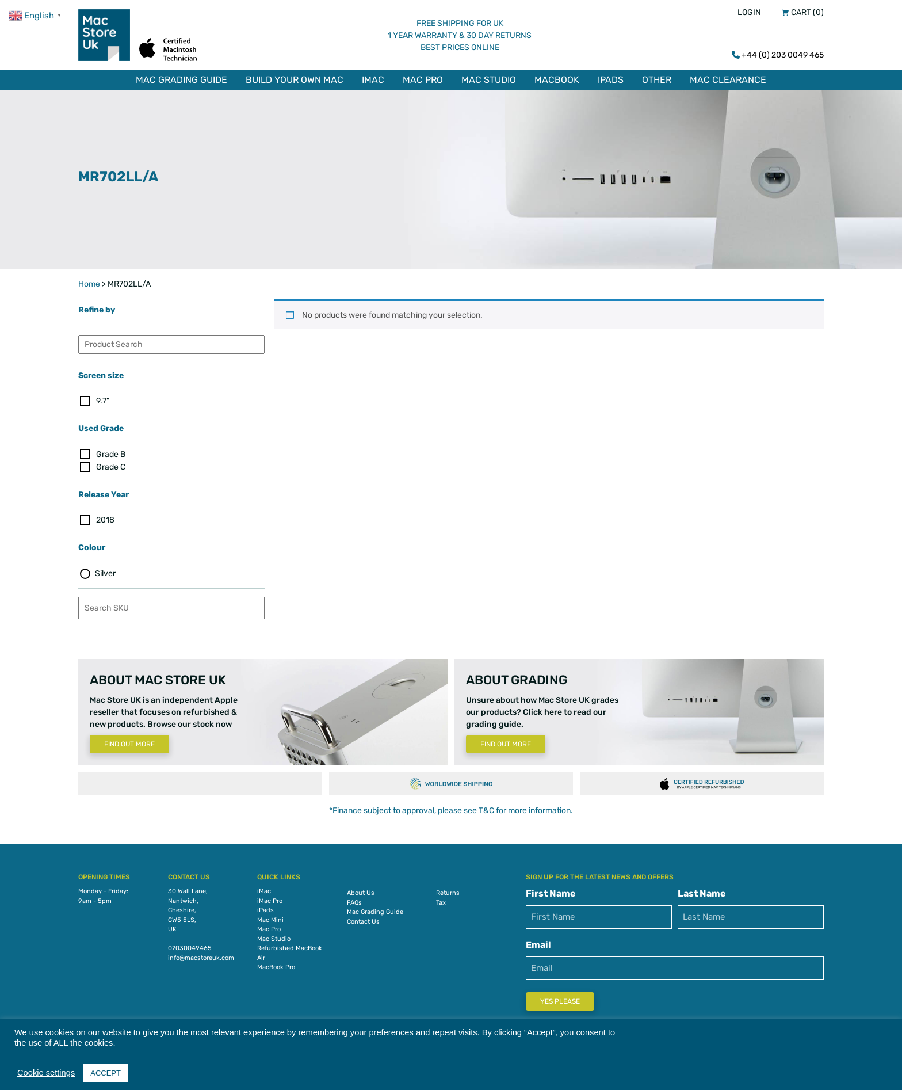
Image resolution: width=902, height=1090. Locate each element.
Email (538, 944)
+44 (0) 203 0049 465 (783, 55)
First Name (551, 893)
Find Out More (129, 744)
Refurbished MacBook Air (289, 953)
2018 (105, 520)
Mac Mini (270, 920)
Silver (105, 573)
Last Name (702, 893)
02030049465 (190, 948)
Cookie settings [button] (46, 1072)
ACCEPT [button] (105, 1073)
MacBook (556, 79)
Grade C (110, 467)
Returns (448, 893)
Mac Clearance (728, 79)
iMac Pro (269, 901)
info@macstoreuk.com (201, 958)
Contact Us (363, 921)
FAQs (354, 902)
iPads (611, 79)
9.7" (102, 401)
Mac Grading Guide (181, 79)
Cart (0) (807, 12)
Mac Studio (488, 79)
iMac (373, 79)
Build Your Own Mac (294, 79)
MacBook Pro (276, 967)
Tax (441, 902)
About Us (360, 893)
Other (656, 79)
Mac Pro (423, 79)
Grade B (110, 454)
